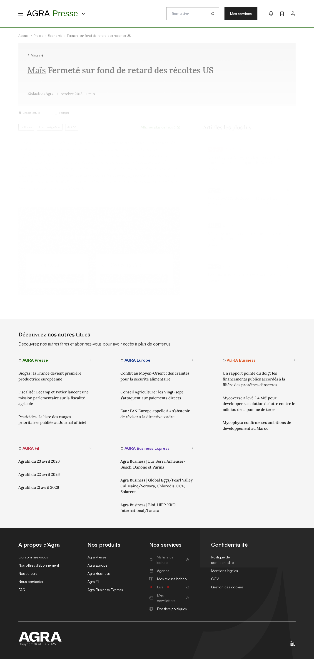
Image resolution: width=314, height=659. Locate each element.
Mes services (241, 13)
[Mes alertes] (271, 13)
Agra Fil (93, 581)
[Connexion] (293, 13)
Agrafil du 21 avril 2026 (38, 487)
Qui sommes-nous (33, 557)
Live (169, 587)
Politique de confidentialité (222, 560)
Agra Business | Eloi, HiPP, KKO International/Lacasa (147, 507)
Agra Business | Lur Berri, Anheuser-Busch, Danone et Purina (152, 464)
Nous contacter (30, 581)
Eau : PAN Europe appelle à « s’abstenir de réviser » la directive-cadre (155, 413)
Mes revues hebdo (168, 579)
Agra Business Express (105, 589)
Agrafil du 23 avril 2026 (39, 461)
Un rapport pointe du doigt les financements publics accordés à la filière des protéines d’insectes (254, 379)
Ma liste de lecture (169, 560)
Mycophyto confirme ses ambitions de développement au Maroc (257, 425)
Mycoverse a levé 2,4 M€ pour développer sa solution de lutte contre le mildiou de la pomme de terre (259, 403)
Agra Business (98, 573)
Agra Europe (97, 565)
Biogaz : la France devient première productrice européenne (49, 376)
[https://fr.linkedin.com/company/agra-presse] (293, 643)
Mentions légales (224, 570)
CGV (215, 579)
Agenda (159, 570)
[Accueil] (40, 637)
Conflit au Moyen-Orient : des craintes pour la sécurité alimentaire (154, 376)
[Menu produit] (83, 13)
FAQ (21, 589)
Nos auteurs (27, 573)
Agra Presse (96, 557)
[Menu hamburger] (20, 13)
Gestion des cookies (227, 587)
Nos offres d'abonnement (38, 565)
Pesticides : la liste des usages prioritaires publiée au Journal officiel (52, 419)
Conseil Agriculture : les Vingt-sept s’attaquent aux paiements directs (151, 395)
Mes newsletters (169, 598)
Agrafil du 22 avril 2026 (39, 474)
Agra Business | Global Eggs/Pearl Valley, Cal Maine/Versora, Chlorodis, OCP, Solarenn (156, 486)
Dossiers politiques (168, 609)
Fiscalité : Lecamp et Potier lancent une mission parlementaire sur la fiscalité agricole (53, 398)
